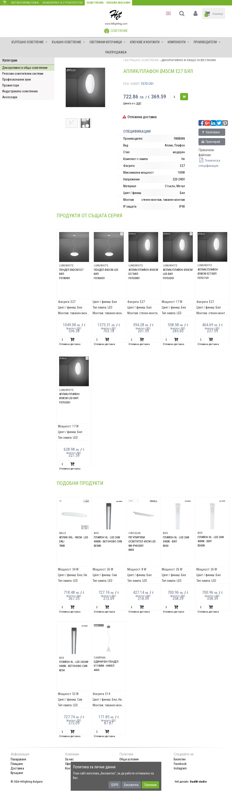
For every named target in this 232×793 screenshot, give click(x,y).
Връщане (17, 773)
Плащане (17, 764)
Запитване (210, 132)
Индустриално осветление (20, 91)
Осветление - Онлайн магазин (108, 2)
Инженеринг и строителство (63, 2)
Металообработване (25, 2)
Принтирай (210, 142)
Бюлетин (180, 759)
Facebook (180, 764)
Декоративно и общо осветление (25, 67)
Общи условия (129, 759)
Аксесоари (9, 97)
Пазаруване (18, 759)
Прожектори (10, 85)
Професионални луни (16, 79)
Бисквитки (131, 785)
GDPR (114, 785)
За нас (69, 759)
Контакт (70, 768)
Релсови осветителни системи (22, 73)
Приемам (150, 785)
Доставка (17, 768)
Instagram (180, 768)
